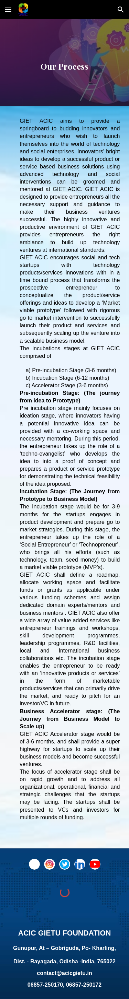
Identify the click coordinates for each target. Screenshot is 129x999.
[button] (8, 9)
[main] (65, 63)
